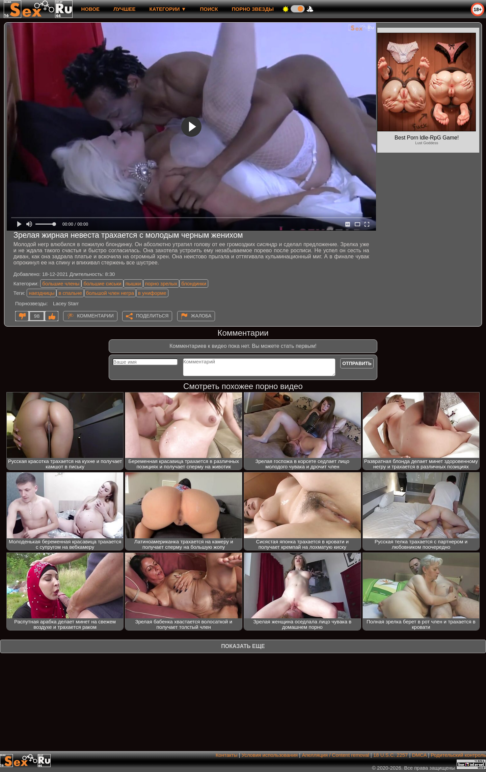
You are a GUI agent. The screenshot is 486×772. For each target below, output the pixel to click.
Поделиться (152, 315)
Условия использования (270, 755)
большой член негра (110, 293)
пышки (133, 283)
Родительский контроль (458, 755)
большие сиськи (102, 283)
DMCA (419, 755)
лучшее (124, 9)
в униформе (152, 293)
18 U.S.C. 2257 (390, 755)
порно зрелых (161, 283)
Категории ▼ (168, 9)
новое (90, 9)
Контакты (227, 755)
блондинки (193, 283)
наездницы (41, 293)
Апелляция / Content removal (335, 755)
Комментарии (95, 315)
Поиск (209, 9)
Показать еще (243, 646)
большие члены (60, 283)
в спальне (70, 293)
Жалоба (201, 315)
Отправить (357, 363)
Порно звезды (253, 9)
